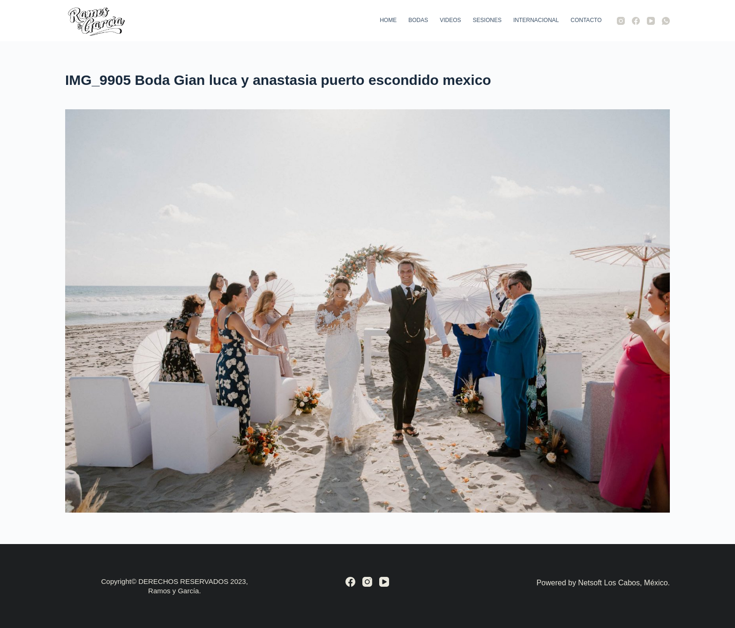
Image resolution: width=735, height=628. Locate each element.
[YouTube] (651, 21)
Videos (450, 20)
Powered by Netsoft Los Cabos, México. (603, 583)
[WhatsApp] (666, 21)
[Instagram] (621, 21)
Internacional (536, 20)
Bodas (418, 20)
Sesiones (487, 20)
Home (388, 20)
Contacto (585, 20)
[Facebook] (636, 21)
